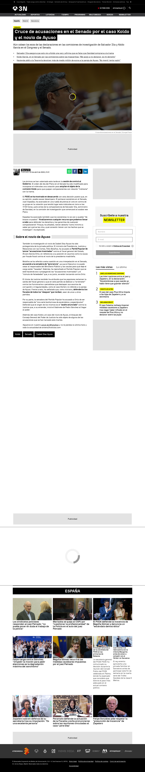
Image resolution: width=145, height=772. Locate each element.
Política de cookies (101, 761)
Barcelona (35, 21)
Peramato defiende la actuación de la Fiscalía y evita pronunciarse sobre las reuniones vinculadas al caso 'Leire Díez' (71, 722)
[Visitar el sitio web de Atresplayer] (117, 751)
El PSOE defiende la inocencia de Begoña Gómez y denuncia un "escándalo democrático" (110, 624)
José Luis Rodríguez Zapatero (112, 273)
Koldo (17, 334)
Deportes (35, 15)
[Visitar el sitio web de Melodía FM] (104, 751)
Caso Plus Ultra (106, 289)
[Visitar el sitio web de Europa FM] (96, 751)
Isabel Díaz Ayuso (44, 334)
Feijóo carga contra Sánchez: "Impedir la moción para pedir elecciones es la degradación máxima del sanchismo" (29, 663)
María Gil (26, 170)
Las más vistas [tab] (104, 267)
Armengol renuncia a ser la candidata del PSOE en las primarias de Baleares (101, 652)
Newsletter (125, 15)
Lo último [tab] (121, 267)
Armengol (50, 2)
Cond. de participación (118, 761)
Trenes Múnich (107, 2)
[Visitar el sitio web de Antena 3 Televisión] (36, 751)
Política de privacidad (85, 761)
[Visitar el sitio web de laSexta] (45, 751)
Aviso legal (73, 761)
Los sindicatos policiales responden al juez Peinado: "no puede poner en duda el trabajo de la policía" (31, 625)
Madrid (25, 21)
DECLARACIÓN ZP (106, 302)
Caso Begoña (21, 2)
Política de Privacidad (121, 246)
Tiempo (65, 15)
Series (110, 15)
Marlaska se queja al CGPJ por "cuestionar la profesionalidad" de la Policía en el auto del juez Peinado (71, 625)
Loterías (50, 15)
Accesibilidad (74, 766)
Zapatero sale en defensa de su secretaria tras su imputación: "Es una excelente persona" (31, 721)
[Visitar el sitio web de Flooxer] (128, 751)
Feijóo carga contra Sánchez (36, 2)
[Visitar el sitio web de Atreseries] (79, 751)
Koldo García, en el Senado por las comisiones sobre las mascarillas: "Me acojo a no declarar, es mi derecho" (66, 57)
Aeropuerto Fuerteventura (77, 2)
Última (105, 8)
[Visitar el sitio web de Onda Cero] (87, 751)
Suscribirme (114, 252)
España (72, 591)
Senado (28, 334)
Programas (80, 15)
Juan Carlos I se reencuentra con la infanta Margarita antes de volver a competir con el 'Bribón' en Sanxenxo (121, 653)
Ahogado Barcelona (94, 2)
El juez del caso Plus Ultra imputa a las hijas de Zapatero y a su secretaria (114, 294)
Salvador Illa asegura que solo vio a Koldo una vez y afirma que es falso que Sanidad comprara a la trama (65, 53)
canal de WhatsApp (50, 325)
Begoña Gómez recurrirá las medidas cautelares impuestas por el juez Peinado (69, 661)
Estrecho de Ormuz (61, 2)
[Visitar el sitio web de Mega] (70, 751)
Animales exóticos (119, 2)
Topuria (128, 2)
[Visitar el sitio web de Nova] (62, 751)
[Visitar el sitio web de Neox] (53, 751)
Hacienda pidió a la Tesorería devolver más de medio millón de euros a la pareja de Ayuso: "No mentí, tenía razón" (68, 60)
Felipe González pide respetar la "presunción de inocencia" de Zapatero (110, 721)
